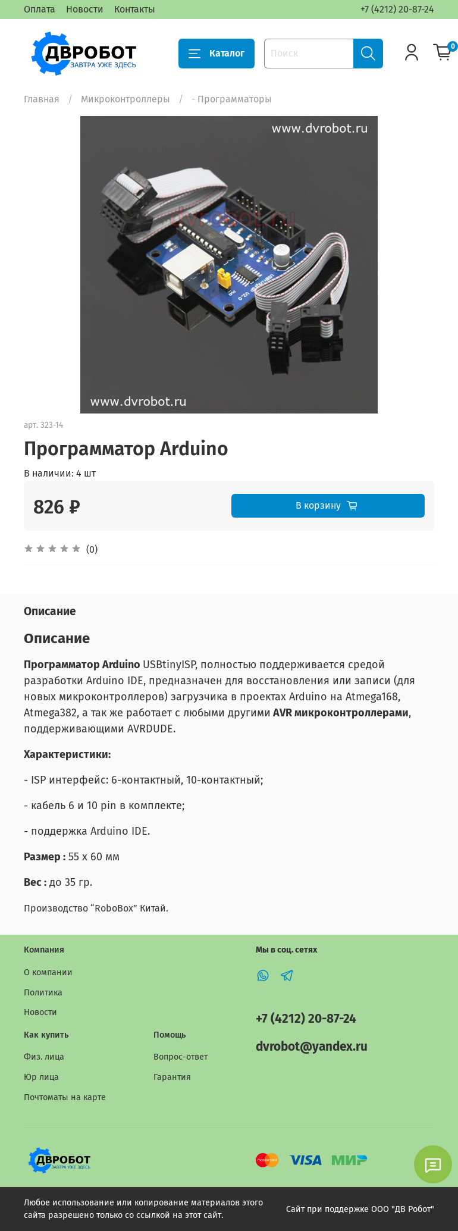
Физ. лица (44, 1057)
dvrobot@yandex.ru (312, 1046)
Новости (84, 9)
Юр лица (41, 1077)
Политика (43, 993)
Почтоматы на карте (65, 1097)
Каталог (216, 53)
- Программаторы (232, 99)
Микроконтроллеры (125, 99)
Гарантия (172, 1077)
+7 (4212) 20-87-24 (397, 9)
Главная (41, 99)
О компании (48, 972)
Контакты (134, 9)
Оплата (39, 9)
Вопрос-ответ (180, 1057)
